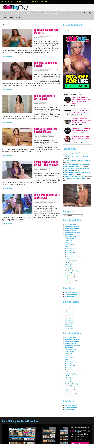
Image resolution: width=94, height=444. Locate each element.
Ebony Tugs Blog (70, 238)
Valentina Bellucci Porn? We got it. (47, 31)
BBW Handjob (55, 69)
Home (5, 13)
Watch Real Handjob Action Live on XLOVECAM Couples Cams (80, 138)
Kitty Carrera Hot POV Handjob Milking (45, 130)
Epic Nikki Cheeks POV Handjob (45, 64)
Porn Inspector (69, 314)
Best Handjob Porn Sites (72, 228)
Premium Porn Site (70, 275)
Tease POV (68, 283)
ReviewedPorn (69, 316)
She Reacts (68, 279)
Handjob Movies (69, 250)
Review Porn (68, 318)
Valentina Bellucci (38, 37)
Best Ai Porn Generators (72, 226)
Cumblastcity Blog (70, 236)
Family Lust (68, 240)
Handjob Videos (69, 254)
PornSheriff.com (70, 296)
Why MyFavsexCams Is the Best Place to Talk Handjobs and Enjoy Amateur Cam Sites (81, 111)
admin (37, 201)
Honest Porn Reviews (71, 306)
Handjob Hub (68, 310)
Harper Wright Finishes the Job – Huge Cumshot (47, 163)
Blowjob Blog (69, 234)
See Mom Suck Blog (70, 277)
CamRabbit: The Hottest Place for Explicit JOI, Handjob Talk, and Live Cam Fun (81, 120)
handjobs (50, 201)
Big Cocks (34, 13)
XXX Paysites (69, 324)
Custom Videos (8, 17)
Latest (66, 94)
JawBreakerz (68, 258)
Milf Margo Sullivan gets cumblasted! (47, 196)
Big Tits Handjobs (23, 13)
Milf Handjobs (44, 13)
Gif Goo (67, 246)
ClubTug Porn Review (71, 292)
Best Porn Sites (22, 2)
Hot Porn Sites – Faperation (73, 256)
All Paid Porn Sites (70, 224)
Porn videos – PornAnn (71, 294)
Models (12, 13)
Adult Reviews (69, 308)
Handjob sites (69, 326)
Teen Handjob (80, 13)
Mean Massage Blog (71, 260)
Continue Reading (7, 56)
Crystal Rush (51, 102)
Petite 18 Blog (69, 273)
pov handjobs (42, 103)
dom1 (36, 36)
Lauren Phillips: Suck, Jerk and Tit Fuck (76, 153)
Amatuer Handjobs (58, 13)
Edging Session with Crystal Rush (44, 97)
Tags (79, 94)
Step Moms (70, 13)
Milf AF (67, 263)
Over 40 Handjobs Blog (71, 271)
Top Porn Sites (69, 328)
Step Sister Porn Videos (72, 281)
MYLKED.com (45, 2)
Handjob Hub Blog (70, 248)
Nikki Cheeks (37, 70)
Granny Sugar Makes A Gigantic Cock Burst (77, 160)
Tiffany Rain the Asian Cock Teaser (75, 178)
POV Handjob (53, 36)
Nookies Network (70, 269)
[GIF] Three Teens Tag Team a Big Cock (76, 156)
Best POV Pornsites (70, 230)
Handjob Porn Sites (70, 252)
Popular (73, 94)
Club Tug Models (6, 2)
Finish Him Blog (69, 244)
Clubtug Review (69, 320)
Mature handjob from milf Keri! (74, 176)
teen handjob (51, 136)
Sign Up (18, 17)
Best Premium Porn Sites (72, 232)
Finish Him (68, 242)
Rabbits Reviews (70, 312)
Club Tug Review (69, 322)
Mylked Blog (68, 267)
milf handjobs (43, 169)
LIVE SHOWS (34, 2)
